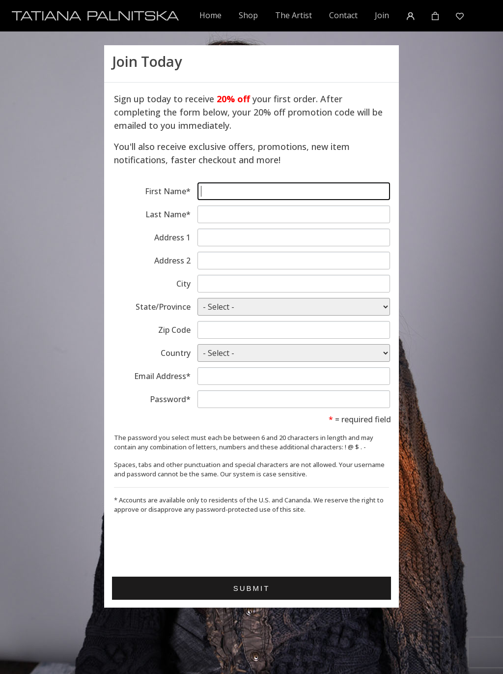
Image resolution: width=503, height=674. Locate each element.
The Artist (293, 15)
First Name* (168, 191)
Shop (248, 15)
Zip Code (174, 329)
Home (211, 15)
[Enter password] (293, 399)
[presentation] (188, 542)
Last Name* (168, 214)
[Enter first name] (293, 191)
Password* (170, 399)
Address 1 (172, 237)
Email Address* (162, 376)
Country (176, 353)
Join (382, 15)
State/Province (163, 306)
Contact (343, 15)
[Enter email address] (293, 376)
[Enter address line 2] (293, 260)
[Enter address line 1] (293, 237)
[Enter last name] (293, 214)
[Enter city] (293, 284)
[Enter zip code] (293, 330)
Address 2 (172, 260)
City (183, 283)
